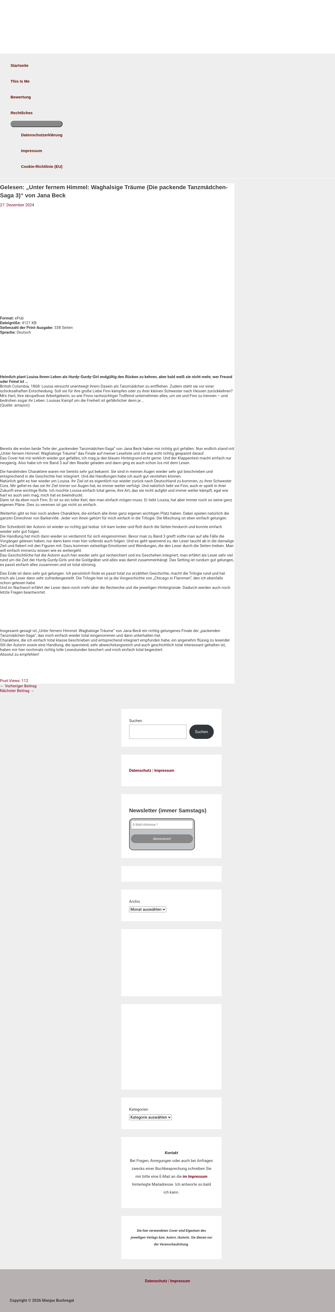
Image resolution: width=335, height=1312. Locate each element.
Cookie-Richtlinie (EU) (42, 166)
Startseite (19, 65)
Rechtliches (22, 113)
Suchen (135, 720)
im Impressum (195, 1176)
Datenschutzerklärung (42, 135)
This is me (20, 81)
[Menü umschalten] (37, 124)
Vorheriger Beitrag (18, 686)
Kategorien (138, 1109)
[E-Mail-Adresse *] (162, 824)
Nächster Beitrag (17, 690)
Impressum (31, 150)
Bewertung (21, 97)
